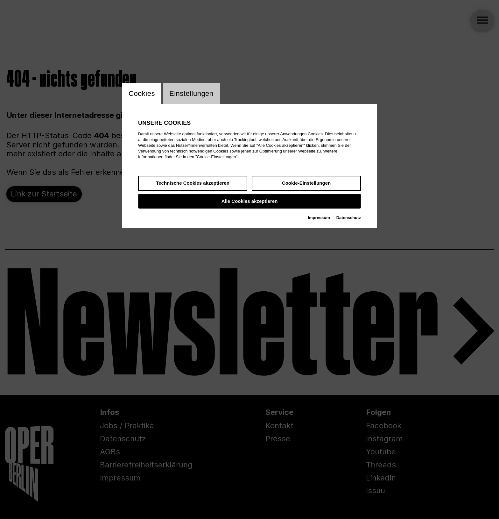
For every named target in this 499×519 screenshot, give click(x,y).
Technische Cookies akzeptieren (192, 183)
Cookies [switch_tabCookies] (142, 93)
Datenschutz (348, 217)
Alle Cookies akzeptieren (249, 201)
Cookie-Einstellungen (306, 183)
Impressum (319, 217)
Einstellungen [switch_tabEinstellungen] (191, 93)
